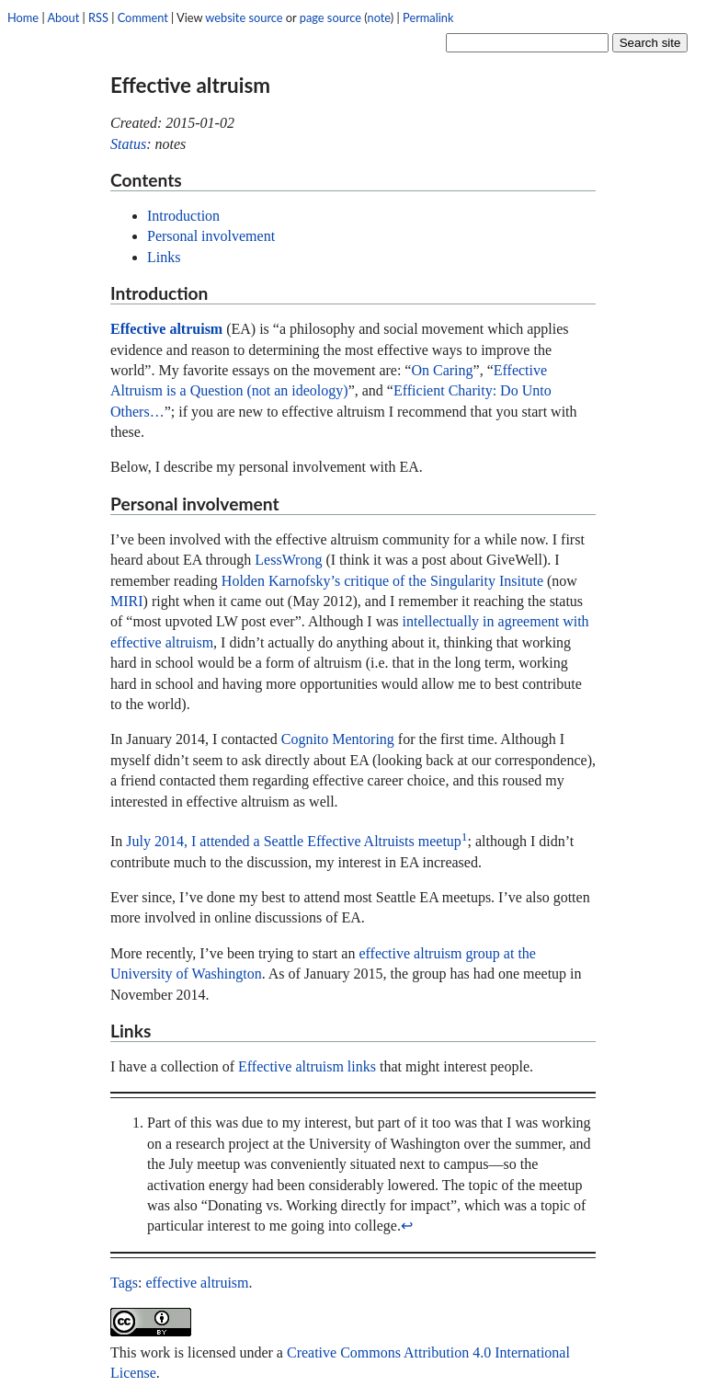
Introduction (183, 215)
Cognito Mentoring (337, 739)
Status (128, 144)
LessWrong (288, 559)
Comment (143, 17)
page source (330, 17)
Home (23, 17)
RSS (98, 17)
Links (163, 257)
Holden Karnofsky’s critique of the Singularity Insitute (382, 581)
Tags (124, 1282)
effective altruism (196, 1282)
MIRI (126, 601)
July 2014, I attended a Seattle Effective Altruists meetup (293, 841)
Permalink (428, 17)
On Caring (442, 370)
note (379, 17)
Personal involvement (211, 236)
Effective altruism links (307, 1066)
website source (243, 17)
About (63, 17)
